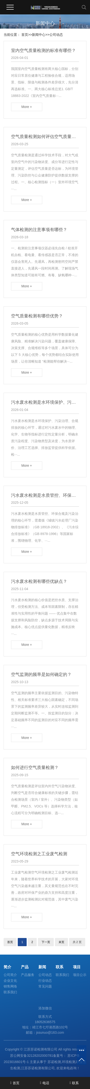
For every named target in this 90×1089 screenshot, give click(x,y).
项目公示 (79, 975)
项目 (77, 967)
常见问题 (45, 986)
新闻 (42, 967)
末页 (61, 942)
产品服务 (27, 975)
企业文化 (10, 980)
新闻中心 (38, 35)
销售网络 (10, 986)
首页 (24, 35)
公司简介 (10, 975)
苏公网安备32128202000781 (31, 1056)
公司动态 (56, 35)
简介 (7, 967)
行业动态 (45, 980)
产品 (25, 967)
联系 (59, 967)
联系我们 (10, 992)
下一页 (46, 942)
